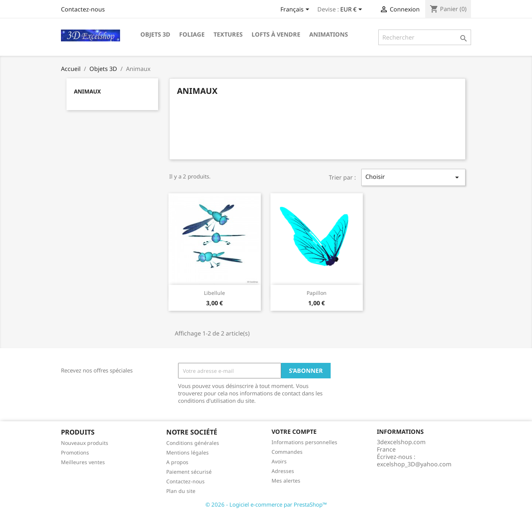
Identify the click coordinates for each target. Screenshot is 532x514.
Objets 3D (155, 34)
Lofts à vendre (276, 34)
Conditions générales (192, 442)
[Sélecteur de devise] (352, 10)
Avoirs (279, 461)
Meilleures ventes (83, 462)
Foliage (192, 34)
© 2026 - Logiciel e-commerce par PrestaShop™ (266, 504)
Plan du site (180, 490)
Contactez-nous (83, 9)
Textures (228, 34)
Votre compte (294, 432)
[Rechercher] (424, 37)
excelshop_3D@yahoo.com (414, 464)
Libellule (214, 292)
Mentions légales (187, 452)
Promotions (75, 452)
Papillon (317, 292)
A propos (177, 462)
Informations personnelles (304, 442)
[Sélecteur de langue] (296, 10)
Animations (328, 34)
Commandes (287, 451)
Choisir (413, 177)
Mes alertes (286, 480)
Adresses (283, 470)
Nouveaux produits (84, 442)
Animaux (87, 91)
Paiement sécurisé (189, 471)
